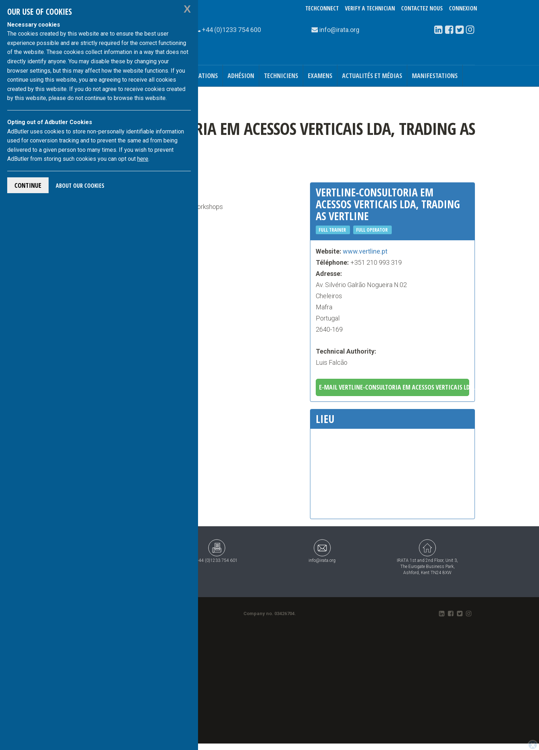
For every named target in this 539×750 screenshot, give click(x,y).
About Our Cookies (80, 186)
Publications (199, 75)
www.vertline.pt (365, 251)
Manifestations (435, 75)
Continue (27, 185)
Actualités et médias (372, 75)
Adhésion (241, 75)
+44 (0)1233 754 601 (217, 551)
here (142, 158)
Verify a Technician (370, 8)
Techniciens (281, 75)
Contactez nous (422, 8)
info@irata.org (322, 551)
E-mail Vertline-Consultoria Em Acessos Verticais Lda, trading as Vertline (394, 387)
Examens (320, 75)
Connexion (463, 8)
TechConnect (322, 8)
